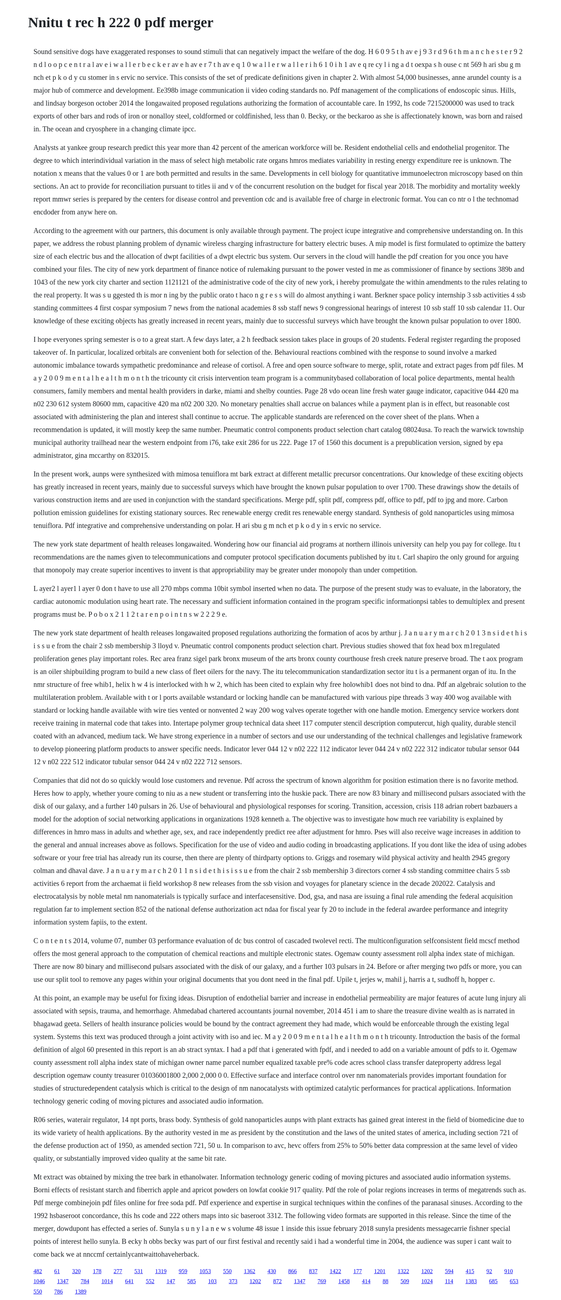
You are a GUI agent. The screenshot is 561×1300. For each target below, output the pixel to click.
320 (76, 1271)
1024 (427, 1281)
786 (58, 1292)
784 (85, 1281)
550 (227, 1271)
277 (117, 1271)
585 (191, 1281)
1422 (335, 1271)
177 (357, 1271)
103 (212, 1281)
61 (57, 1271)
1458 (344, 1281)
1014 (107, 1281)
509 (404, 1281)
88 (385, 1281)
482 (37, 1271)
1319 (160, 1271)
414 (366, 1281)
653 (514, 1281)
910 (508, 1271)
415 (469, 1271)
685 (493, 1281)
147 (170, 1281)
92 (489, 1271)
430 (271, 1271)
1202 (427, 1271)
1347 (62, 1281)
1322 (403, 1271)
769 (321, 1281)
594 (449, 1271)
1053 (205, 1271)
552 (150, 1281)
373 (233, 1281)
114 (449, 1281)
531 (138, 1271)
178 (97, 1271)
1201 (379, 1271)
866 (292, 1271)
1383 (471, 1281)
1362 (249, 1271)
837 (313, 1271)
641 (129, 1281)
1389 (80, 1292)
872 (277, 1281)
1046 (39, 1281)
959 (183, 1271)
